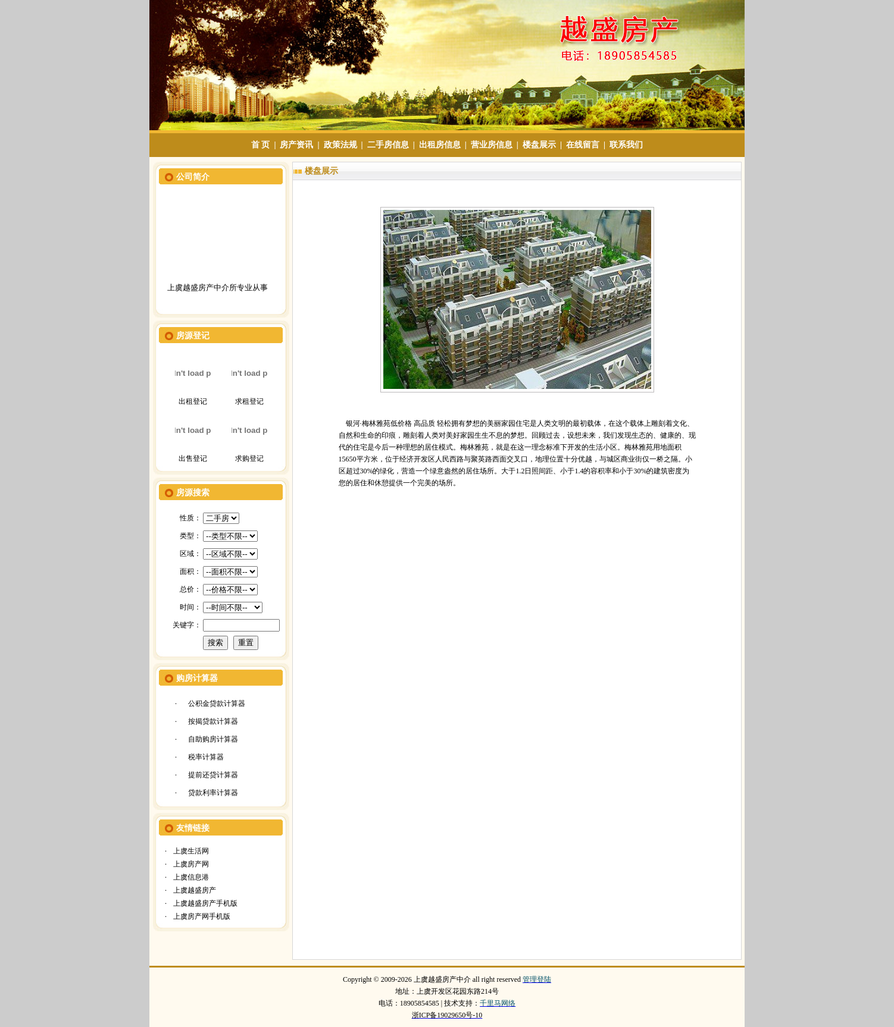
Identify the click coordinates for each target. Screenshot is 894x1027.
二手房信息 (388, 144)
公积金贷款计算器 (216, 703)
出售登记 (193, 458)
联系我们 (626, 144)
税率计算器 (206, 757)
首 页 (260, 144)
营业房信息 (491, 144)
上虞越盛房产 (194, 890)
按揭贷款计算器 (213, 721)
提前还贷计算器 (213, 775)
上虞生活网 (191, 851)
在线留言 (582, 144)
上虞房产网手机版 (201, 916)
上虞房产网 (191, 864)
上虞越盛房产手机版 (205, 903)
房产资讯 (296, 144)
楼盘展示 (539, 144)
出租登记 (193, 401)
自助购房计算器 (213, 739)
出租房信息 (440, 144)
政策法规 (340, 144)
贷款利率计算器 (213, 793)
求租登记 (249, 401)
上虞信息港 (191, 877)
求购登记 (249, 458)
